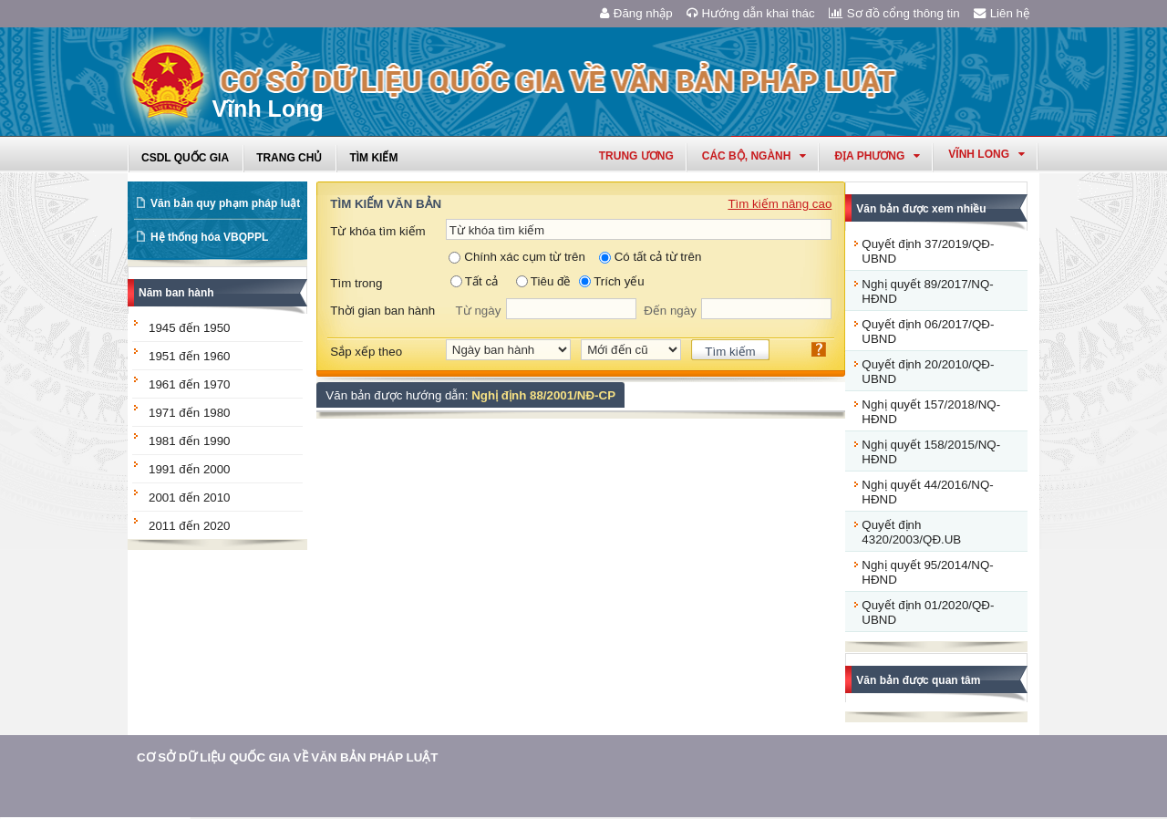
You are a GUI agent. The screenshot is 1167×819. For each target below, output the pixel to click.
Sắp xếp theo (366, 351)
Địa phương (877, 156)
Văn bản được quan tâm (918, 680)
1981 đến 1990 (190, 441)
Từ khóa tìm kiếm (377, 231)
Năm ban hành (176, 292)
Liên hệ (1002, 13)
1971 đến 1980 (190, 413)
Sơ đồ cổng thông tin (894, 13)
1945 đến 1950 (190, 328)
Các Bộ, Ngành (754, 156)
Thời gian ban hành (382, 310)
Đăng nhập (636, 13)
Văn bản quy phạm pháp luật (225, 203)
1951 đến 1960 (190, 356)
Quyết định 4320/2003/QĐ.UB (911, 532)
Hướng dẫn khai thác (751, 13)
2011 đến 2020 (190, 526)
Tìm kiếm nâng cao (779, 204)
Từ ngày (478, 310)
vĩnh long (986, 154)
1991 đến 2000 (190, 469)
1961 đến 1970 (190, 384)
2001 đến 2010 (190, 497)
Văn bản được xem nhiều (921, 208)
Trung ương (636, 156)
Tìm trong (356, 283)
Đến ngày (670, 310)
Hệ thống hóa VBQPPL (209, 237)
